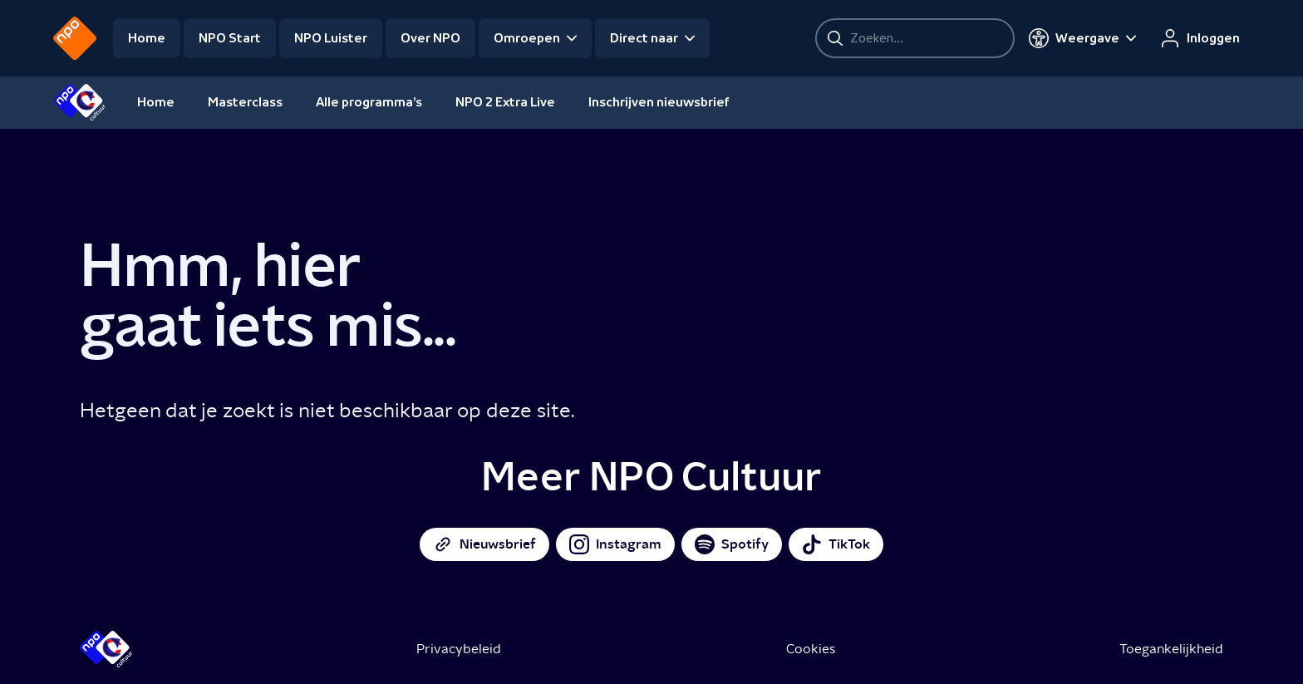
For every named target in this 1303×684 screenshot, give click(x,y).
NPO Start (230, 38)
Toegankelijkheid (1171, 649)
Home (146, 38)
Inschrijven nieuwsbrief (659, 102)
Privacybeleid (458, 649)
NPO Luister (330, 38)
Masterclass (245, 102)
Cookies (810, 649)
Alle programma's (369, 102)
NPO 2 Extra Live (505, 102)
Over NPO (430, 38)
